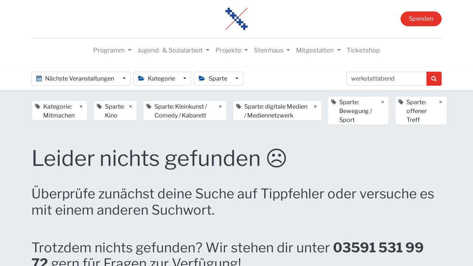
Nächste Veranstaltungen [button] (75, 78)
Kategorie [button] (157, 78)
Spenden (421, 18)
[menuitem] (363, 50)
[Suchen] (434, 79)
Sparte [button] (213, 78)
